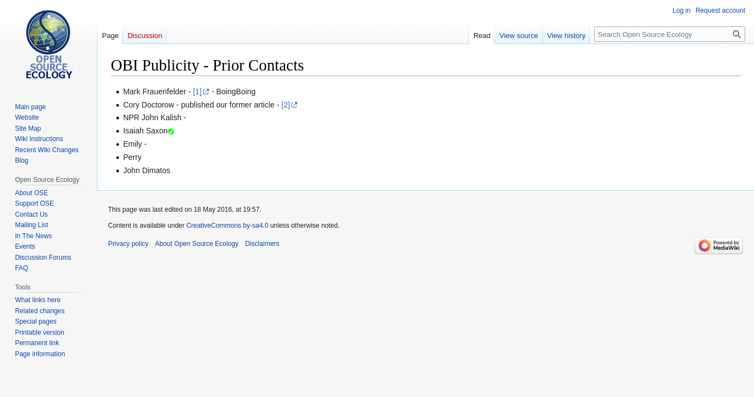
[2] (286, 104)
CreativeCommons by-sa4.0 (227, 225)
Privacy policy (128, 244)
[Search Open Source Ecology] (669, 34)
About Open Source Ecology (196, 244)
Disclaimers (262, 244)
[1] (197, 91)
